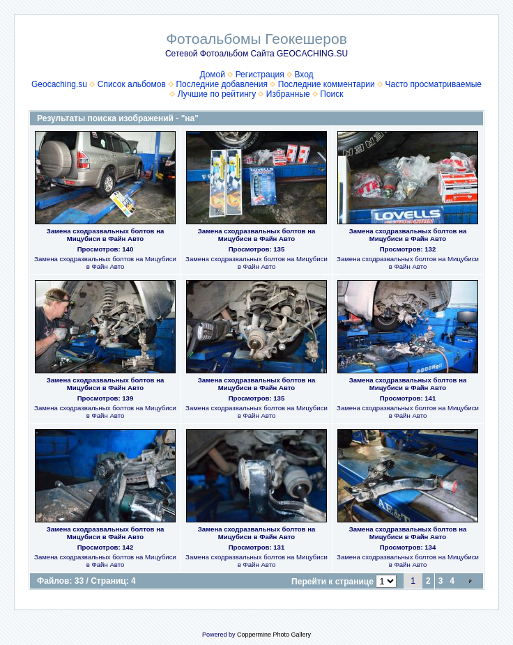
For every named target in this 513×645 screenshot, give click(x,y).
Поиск (331, 94)
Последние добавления (222, 84)
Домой (212, 74)
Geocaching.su (59, 84)
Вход (303, 74)
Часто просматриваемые (433, 84)
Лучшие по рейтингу (217, 94)
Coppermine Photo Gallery (274, 634)
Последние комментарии (326, 84)
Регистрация (260, 74)
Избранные (288, 94)
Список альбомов (132, 84)
